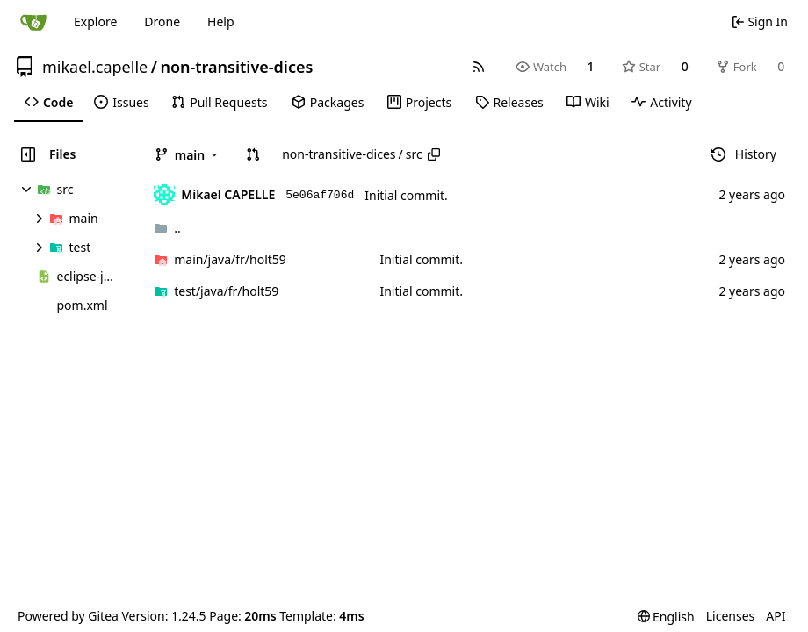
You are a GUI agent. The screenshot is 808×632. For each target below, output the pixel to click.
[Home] (33, 22)
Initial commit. (406, 195)
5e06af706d (319, 195)
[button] (253, 154)
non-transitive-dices (236, 66)
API (775, 615)
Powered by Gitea (68, 615)
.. (167, 227)
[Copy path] (434, 154)
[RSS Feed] (478, 67)
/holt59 (230, 259)
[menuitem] (48, 102)
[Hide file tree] (28, 154)
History (743, 154)
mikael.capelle (95, 66)
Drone (162, 21)
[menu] (666, 616)
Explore (95, 21)
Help (220, 21)
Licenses (730, 615)
